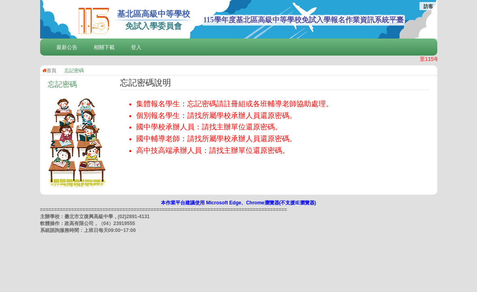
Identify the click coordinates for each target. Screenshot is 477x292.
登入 (136, 47)
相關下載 (104, 47)
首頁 (49, 70)
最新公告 (66, 47)
